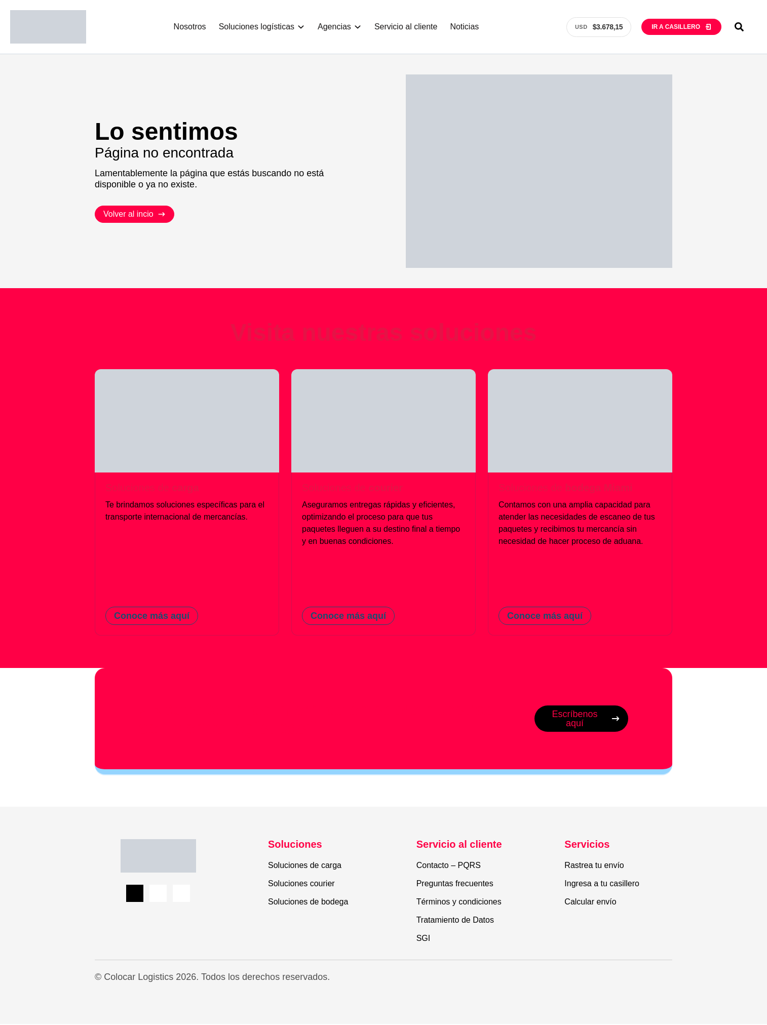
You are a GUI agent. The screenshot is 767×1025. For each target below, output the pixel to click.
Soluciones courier (301, 884)
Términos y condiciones (459, 902)
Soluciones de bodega (308, 902)
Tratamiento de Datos (455, 921)
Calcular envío (590, 902)
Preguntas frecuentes (454, 884)
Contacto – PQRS (448, 866)
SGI (423, 939)
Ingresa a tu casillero (601, 884)
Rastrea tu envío (594, 866)
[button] (739, 26)
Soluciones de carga (304, 866)
